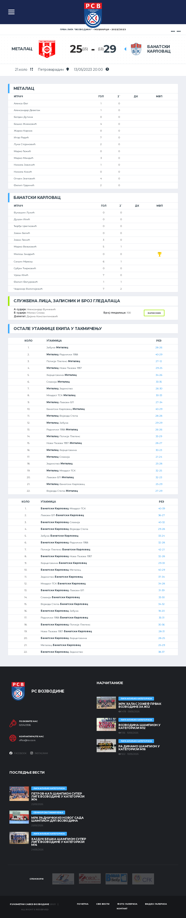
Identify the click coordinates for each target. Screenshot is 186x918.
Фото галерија (127, 904)
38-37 (161, 651)
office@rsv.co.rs (27, 740)
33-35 (159, 381)
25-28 (159, 463)
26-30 (159, 388)
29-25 (159, 368)
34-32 (161, 604)
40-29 (158, 354)
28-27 (158, 443)
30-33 (159, 395)
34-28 (161, 583)
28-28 (158, 415)
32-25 (159, 470)
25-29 (159, 484)
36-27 (161, 515)
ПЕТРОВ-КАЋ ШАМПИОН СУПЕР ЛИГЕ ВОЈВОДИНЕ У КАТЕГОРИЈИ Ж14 (57, 796)
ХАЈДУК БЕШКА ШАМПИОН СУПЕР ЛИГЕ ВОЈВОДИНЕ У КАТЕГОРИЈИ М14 (58, 842)
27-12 (159, 361)
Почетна (82, 904)
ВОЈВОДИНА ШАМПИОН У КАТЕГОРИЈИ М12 (139, 726)
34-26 (159, 375)
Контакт (122, 908)
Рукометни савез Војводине (29, 904)
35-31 (161, 617)
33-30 (162, 597)
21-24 (159, 456)
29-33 (161, 563)
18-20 (161, 610)
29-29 (158, 422)
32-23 (159, 477)
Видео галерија (156, 904)
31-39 (161, 590)
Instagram (39, 753)
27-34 (159, 402)
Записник (154, 313)
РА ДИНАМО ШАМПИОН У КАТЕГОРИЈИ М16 (139, 747)
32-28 (161, 542)
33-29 (159, 436)
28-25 (161, 638)
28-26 (158, 347)
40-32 (161, 522)
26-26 (158, 429)
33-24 (161, 535)
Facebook (18, 753)
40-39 (161, 508)
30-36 (161, 624)
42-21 (161, 549)
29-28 (161, 529)
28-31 (162, 631)
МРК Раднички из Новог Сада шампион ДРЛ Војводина (57, 819)
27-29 (158, 490)
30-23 (159, 450)
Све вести (102, 904)
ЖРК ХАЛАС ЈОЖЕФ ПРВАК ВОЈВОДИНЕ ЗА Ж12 (139, 705)
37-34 (161, 576)
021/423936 (25, 725)
